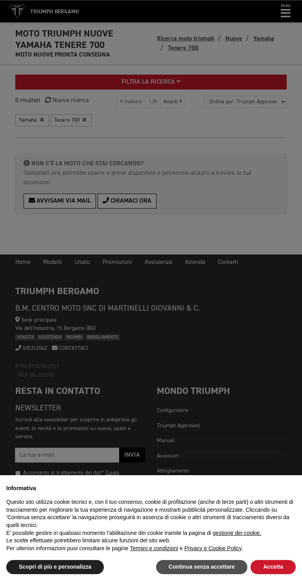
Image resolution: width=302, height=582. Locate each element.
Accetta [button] (273, 567)
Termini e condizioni (154, 548)
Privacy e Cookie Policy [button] (212, 548)
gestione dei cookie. (237, 533)
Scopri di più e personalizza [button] (55, 567)
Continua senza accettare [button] (202, 567)
